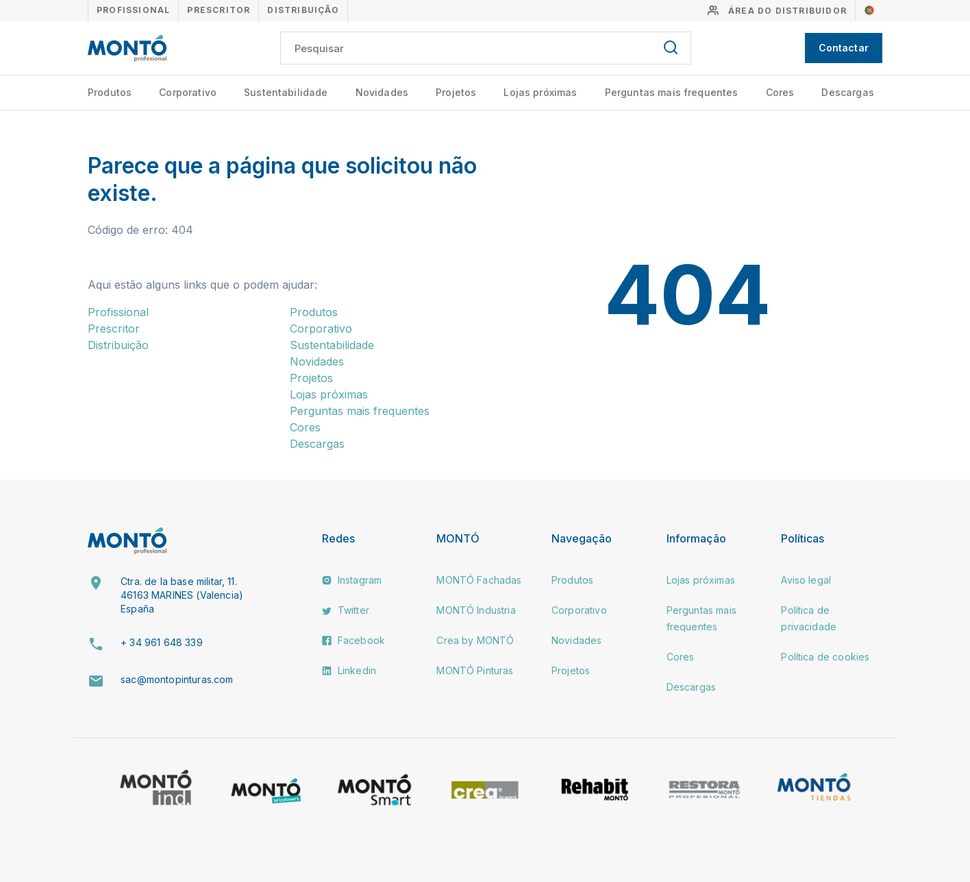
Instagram (352, 580)
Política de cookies (825, 657)
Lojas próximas (540, 92)
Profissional (133, 10)
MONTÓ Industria (475, 610)
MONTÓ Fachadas (478, 580)
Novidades (382, 92)
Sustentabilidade (286, 92)
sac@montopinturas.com (177, 679)
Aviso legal (806, 580)
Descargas (847, 92)
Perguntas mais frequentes (671, 92)
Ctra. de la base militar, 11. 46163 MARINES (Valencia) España (182, 594)
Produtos (110, 92)
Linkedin (349, 670)
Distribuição (302, 10)
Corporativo (187, 92)
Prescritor (218, 10)
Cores (780, 92)
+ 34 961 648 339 (162, 642)
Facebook (353, 640)
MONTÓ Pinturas (474, 670)
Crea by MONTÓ (475, 640)
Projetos (456, 92)
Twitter (345, 610)
